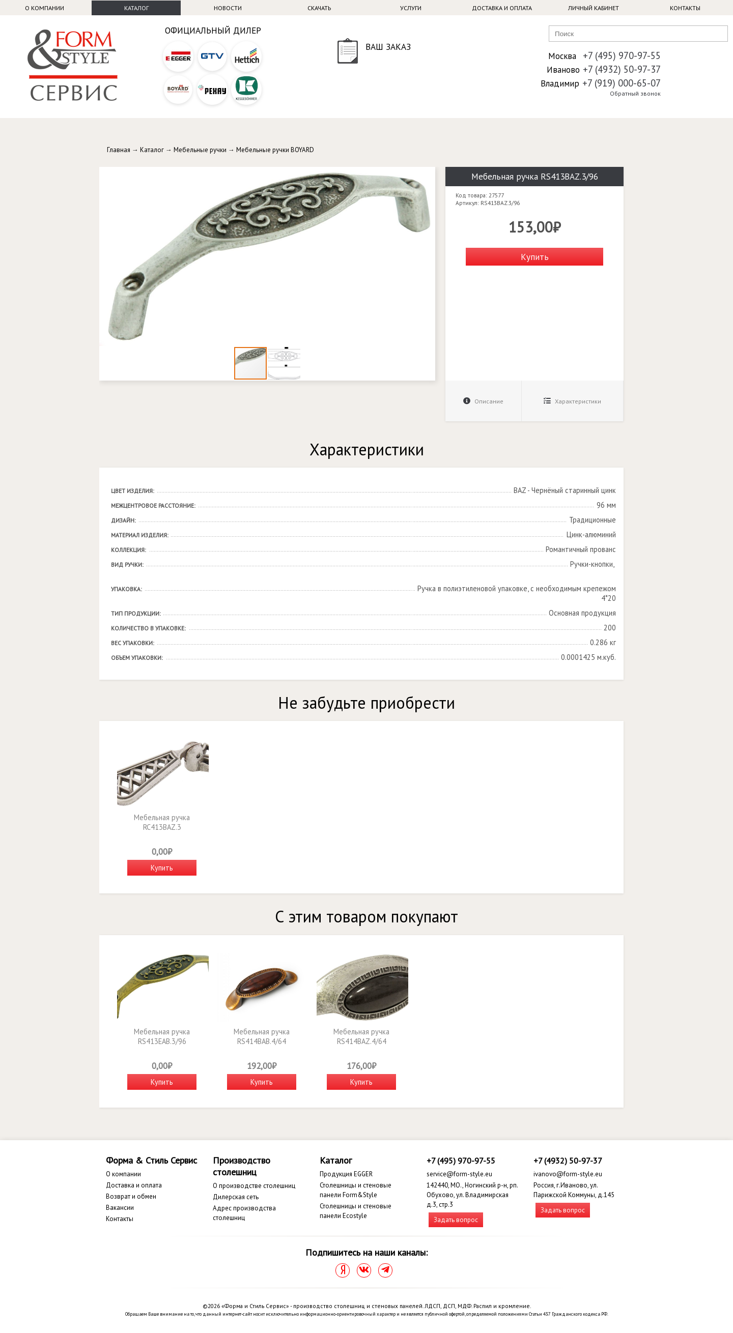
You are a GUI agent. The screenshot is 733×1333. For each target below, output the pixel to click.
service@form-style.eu (459, 1174)
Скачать (319, 8)
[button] (426, 176)
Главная (118, 150)
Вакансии (120, 1207)
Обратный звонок (635, 93)
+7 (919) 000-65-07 (621, 83)
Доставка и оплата (502, 8)
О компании (44, 8)
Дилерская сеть (236, 1197)
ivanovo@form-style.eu (567, 1174)
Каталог (136, 8)
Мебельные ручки (200, 150)
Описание (483, 401)
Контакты (685, 8)
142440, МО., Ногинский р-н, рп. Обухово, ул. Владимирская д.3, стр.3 (472, 1195)
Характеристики (572, 401)
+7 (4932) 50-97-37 (622, 69)
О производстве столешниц (254, 1185)
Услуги (410, 8)
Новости (228, 8)
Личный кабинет (593, 8)
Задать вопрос (456, 1219)
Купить (535, 257)
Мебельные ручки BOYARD (275, 150)
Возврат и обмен (131, 1196)
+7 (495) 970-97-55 (622, 55)
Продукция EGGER (346, 1174)
